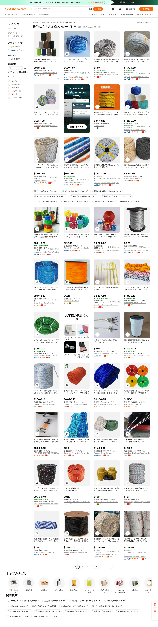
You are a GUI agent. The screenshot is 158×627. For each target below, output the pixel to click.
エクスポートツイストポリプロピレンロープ (84, 601)
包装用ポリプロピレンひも (101, 611)
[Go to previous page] (73, 567)
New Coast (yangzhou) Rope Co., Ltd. (77, 182)
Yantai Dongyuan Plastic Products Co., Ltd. (107, 75)
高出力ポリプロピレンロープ (54, 601)
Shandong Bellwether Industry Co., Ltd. (107, 183)
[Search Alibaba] (60, 9)
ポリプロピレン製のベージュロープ (74, 191)
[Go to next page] (111, 567)
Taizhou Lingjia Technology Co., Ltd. (137, 502)
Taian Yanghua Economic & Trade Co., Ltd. (46, 504)
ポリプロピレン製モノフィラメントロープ (107, 606)
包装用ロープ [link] (70, 22)
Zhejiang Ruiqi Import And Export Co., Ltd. (107, 250)
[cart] (120, 9)
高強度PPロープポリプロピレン (129, 201)
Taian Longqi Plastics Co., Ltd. (135, 303)
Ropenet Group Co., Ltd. (103, 453)
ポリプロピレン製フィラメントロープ (84, 196)
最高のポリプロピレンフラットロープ (74, 201)
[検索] (98, 9)
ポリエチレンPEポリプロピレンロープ (74, 606)
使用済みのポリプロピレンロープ (19, 611)
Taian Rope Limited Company (134, 130)
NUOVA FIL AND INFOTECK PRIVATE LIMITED (107, 502)
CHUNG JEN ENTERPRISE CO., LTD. (77, 502)
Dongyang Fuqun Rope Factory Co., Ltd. (77, 453)
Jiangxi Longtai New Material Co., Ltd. (46, 404)
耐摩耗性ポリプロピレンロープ (127, 611)
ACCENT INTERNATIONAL (133, 404)
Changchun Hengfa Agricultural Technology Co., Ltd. (77, 404)
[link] (155, 604)
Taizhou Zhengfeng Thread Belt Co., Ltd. (77, 248)
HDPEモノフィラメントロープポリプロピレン (23, 601)
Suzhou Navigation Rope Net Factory (77, 552)
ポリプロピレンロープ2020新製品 (44, 606)
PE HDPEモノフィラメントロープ (45, 616)
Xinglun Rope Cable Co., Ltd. (44, 303)
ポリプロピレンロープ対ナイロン (46, 191)
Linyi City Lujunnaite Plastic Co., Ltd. (137, 77)
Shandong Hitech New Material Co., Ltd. (107, 354)
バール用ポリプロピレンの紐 (18, 616)
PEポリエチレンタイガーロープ (45, 201)
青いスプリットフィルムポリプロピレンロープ (50, 196)
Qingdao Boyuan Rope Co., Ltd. (105, 554)
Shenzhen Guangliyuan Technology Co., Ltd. (107, 305)
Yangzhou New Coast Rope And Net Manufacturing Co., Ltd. (137, 453)
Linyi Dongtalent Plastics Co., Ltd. (76, 77)
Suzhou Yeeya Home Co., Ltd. (134, 178)
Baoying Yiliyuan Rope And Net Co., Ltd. (46, 355)
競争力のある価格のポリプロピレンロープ (106, 191)
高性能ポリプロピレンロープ (102, 201)
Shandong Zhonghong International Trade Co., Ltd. (46, 126)
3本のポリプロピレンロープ (114, 601)
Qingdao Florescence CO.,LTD (45, 181)
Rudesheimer (99, 126)
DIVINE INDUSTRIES (71, 301)
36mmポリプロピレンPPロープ (76, 611)
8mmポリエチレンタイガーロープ (48, 611)
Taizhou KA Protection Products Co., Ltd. (46, 73)
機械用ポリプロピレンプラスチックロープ (116, 196)
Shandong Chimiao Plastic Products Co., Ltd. (46, 252)
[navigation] (18, 295)
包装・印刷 (46, 22)
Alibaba (35, 22)
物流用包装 (57, 22)
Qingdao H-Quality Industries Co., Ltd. (137, 250)
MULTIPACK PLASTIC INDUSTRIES (106, 404)
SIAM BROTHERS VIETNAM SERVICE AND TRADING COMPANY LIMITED (46, 453)
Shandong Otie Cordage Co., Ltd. (45, 552)
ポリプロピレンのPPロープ (18, 606)
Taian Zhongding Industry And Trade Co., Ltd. (137, 355)
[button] (90, 9)
